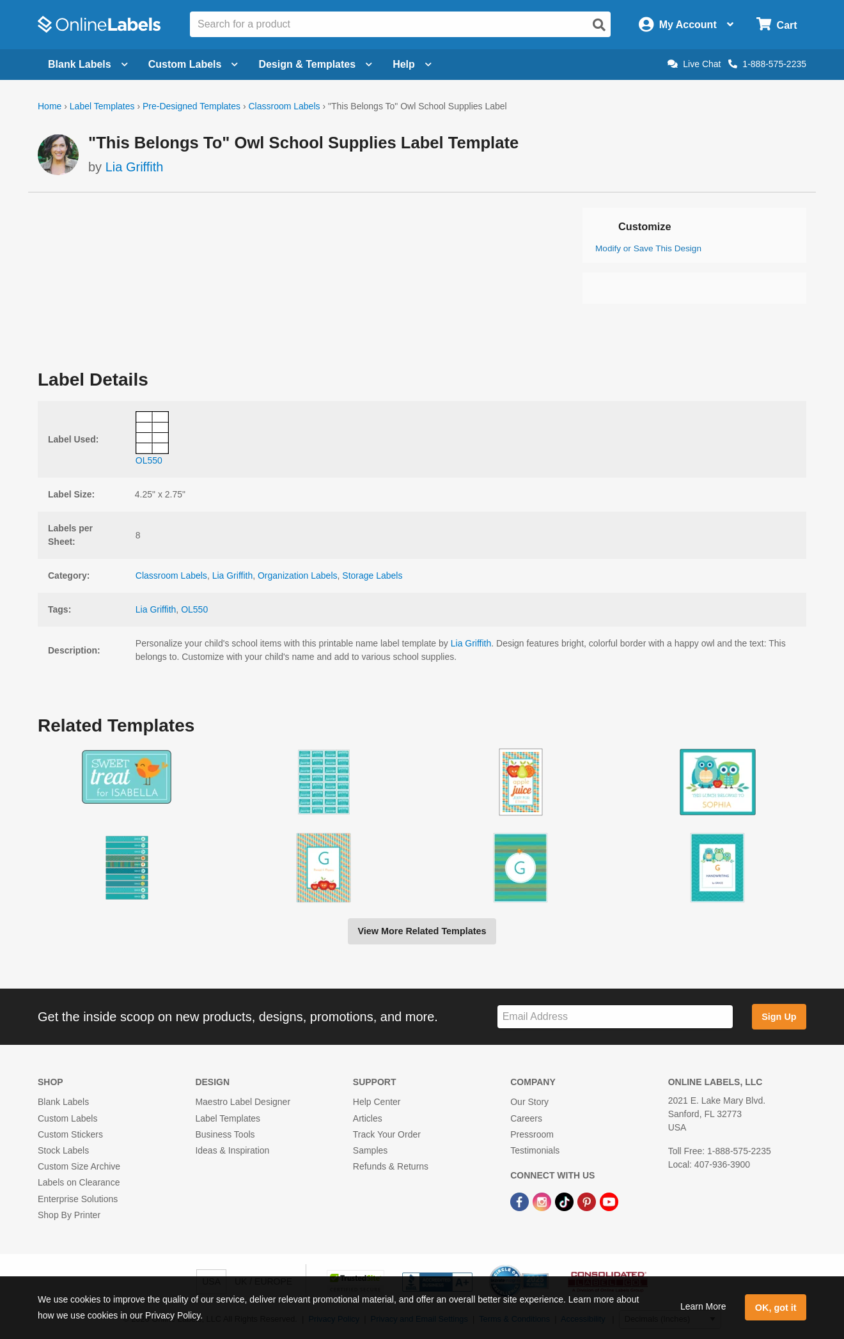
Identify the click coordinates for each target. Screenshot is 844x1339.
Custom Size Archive (79, 1166)
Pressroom (532, 1134)
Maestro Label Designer (242, 1102)
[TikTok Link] (565, 1201)
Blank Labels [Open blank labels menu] (88, 64)
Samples (370, 1150)
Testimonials (534, 1150)
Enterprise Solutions (78, 1199)
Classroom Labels (284, 106)
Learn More (703, 1306)
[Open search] (599, 24)
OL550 (194, 609)
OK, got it (776, 1308)
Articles (367, 1118)
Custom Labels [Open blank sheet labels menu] (193, 64)
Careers (526, 1118)
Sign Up (779, 1017)
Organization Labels (298, 575)
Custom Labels (67, 1118)
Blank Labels (63, 1102)
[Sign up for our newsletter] (615, 1017)
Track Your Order (387, 1134)
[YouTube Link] (609, 1201)
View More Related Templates (421, 931)
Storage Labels (372, 575)
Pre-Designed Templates (191, 106)
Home (49, 106)
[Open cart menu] (776, 25)
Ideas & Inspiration (232, 1150)
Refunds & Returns (390, 1166)
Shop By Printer (69, 1215)
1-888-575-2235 (767, 64)
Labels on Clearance (79, 1182)
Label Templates (102, 106)
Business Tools (224, 1134)
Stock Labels (63, 1150)
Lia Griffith (135, 167)
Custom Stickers (70, 1134)
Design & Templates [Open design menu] (315, 64)
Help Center (377, 1102)
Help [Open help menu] (412, 64)
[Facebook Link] (520, 1201)
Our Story (529, 1102)
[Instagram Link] (543, 1201)
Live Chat (694, 63)
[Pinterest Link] (587, 1201)
